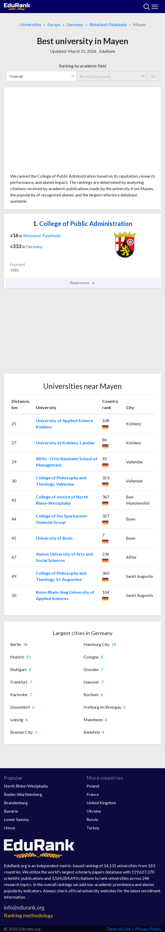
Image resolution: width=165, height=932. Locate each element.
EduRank (107, 51)
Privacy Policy (148, 928)
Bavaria (11, 810)
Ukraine (93, 810)
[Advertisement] (82, 132)
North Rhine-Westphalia (26, 785)
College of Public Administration (82, 223)
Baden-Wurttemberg (23, 794)
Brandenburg (16, 802)
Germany (75, 24)
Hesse (9, 827)
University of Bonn (54, 537)
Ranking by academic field (82, 65)
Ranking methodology (28, 915)
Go (153, 75)
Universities (30, 24)
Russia (92, 819)
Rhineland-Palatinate (108, 24)
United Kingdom (101, 802)
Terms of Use (118, 928)
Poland (92, 785)
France (92, 794)
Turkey (92, 827)
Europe (53, 24)
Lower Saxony (16, 819)
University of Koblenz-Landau (65, 442)
